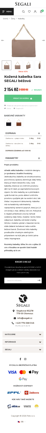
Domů (5, 19)
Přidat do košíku (22, 98)
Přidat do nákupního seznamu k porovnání (20, 105)
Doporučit (18, 108)
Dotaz (7, 108)
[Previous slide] (2, 40)
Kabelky (21, 19)
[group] (23, 40)
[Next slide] (43, 40)
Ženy (13, 19)
